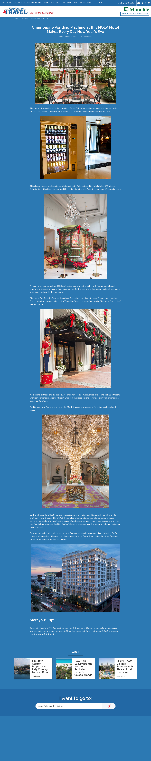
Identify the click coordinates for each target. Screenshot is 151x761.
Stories (25, 18)
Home (3, 3)
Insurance (67, 3)
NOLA (61, 286)
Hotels (89, 36)
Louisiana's (114, 298)
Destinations (48, 3)
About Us (10, 3)
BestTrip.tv (98, 3)
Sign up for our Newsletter (135, 14)
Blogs (89, 3)
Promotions (36, 3)
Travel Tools (78, 3)
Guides (58, 3)
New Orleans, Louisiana (69, 36)
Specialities (23, 3)
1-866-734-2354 (127, 2)
